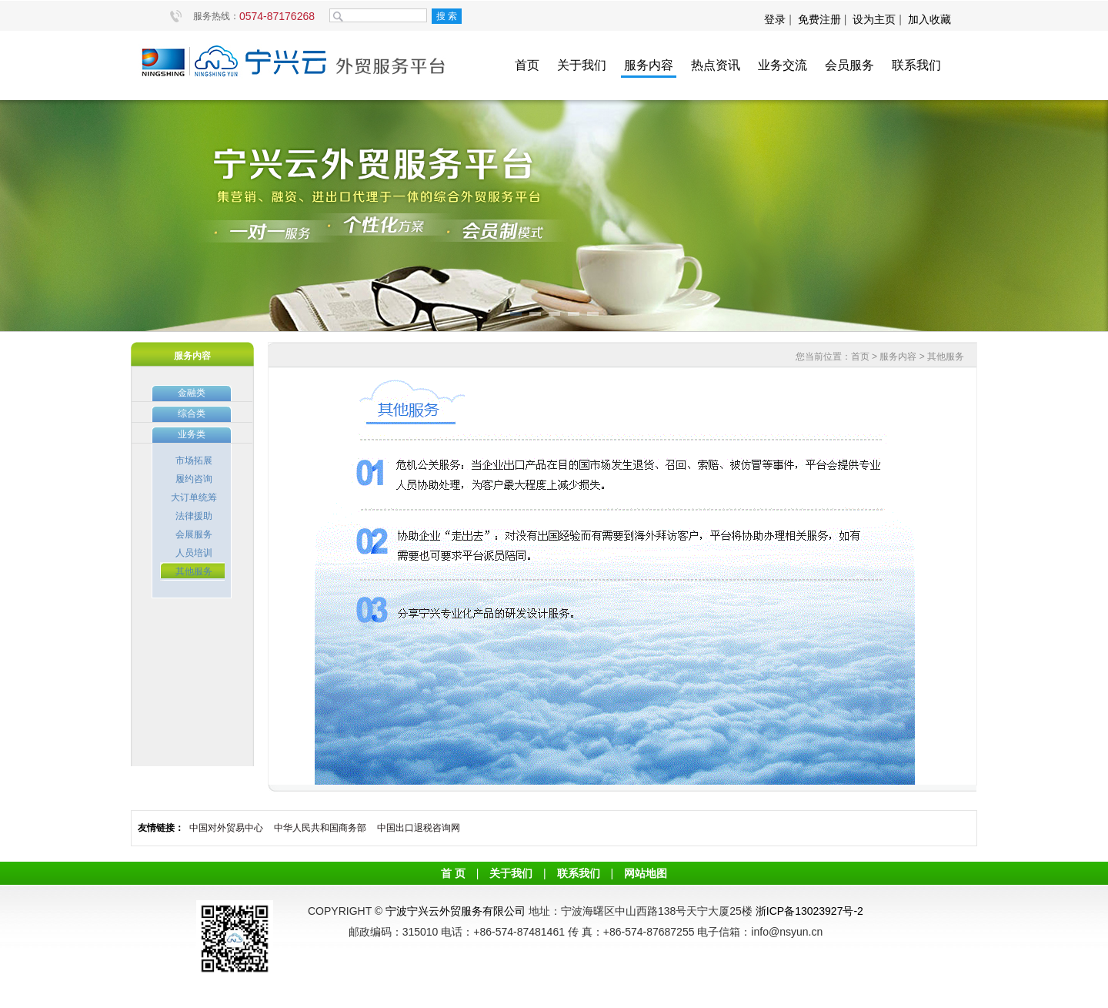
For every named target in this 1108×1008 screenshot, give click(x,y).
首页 (527, 65)
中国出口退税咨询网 (418, 827)
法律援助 (193, 516)
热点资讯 (715, 65)
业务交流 (782, 65)
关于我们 (581, 65)
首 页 (453, 873)
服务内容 (648, 65)
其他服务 (193, 571)
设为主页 (874, 19)
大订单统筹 (194, 497)
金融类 (191, 392)
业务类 (191, 434)
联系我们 (916, 65)
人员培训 (193, 553)
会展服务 (193, 534)
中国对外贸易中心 (226, 827)
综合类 (191, 413)
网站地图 (645, 873)
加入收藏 (929, 19)
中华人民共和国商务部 (320, 827)
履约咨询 (193, 479)
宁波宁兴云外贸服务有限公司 (455, 911)
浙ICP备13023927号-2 (809, 911)
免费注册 (819, 19)
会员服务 (849, 65)
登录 (776, 19)
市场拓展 (193, 460)
